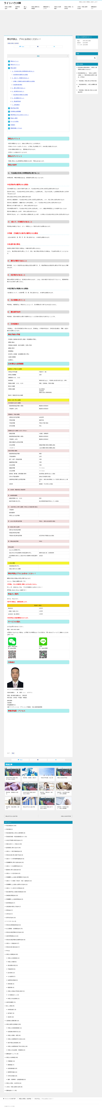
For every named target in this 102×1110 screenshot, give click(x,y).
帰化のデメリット (15, 64)
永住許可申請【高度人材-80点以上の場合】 (29, 793)
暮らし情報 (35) (10, 1006)
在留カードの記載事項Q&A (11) (14, 866)
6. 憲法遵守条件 (16, 101)
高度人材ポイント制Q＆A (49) (14, 844)
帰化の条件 (13, 68)
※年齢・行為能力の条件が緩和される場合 (24, 81)
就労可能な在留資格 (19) (14, 1042)
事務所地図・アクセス (16, 128)
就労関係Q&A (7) (10, 902)
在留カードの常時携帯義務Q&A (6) (15, 858)
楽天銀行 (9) (11, 1013)
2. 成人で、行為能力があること (20, 78)
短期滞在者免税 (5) (13, 980)
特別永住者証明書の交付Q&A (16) (15, 932)
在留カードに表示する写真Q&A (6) (15, 888)
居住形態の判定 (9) (13, 965)
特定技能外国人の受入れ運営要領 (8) (15, 833)
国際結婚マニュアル (46, 7)
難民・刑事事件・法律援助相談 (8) (17, 1079)
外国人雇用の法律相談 (35, 7)
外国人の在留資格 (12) (13, 958)
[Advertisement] (51, 22)
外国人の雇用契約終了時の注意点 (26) (17, 1046)
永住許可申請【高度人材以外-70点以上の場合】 (12, 778)
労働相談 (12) (11, 1061)
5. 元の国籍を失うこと (18, 98)
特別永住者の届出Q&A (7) (13, 947)
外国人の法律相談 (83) (12, 1057)
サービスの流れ (15, 121)
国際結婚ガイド (94, 7)
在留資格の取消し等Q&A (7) (13, 906)
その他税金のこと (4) (13, 995)
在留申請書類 (17, 7)
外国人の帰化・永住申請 (68, 7)
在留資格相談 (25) (12, 1068)
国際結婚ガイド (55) (11, 1090)
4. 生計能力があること (18, 91)
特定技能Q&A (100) (11, 825)
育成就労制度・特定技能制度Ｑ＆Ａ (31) (16, 836)
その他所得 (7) (11, 976)
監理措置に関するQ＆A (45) (13, 847)
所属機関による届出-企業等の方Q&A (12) (16, 884)
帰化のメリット (15, 61)
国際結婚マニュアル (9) (12, 1053)
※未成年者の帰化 (17, 84)
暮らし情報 (25, 7)
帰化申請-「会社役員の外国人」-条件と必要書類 (63, 793)
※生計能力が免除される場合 (20, 94)
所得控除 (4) (11, 983)
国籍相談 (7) (11, 1064)
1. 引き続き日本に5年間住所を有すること (23, 71)
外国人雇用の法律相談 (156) (13, 1024)
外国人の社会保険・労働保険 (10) (16, 1050)
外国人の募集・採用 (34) (14, 1035)
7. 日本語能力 (16, 104)
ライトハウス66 (12, 3)
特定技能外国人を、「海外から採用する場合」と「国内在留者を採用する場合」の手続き (87, 75)
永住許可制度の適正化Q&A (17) (14, 840)
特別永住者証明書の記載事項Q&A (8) (15, 939)
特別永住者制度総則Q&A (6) (13, 925)
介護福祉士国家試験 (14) (12, 1020)
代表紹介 (13, 124)
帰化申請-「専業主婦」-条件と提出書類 (46, 793)
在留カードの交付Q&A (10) (13, 873)
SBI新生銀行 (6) (12, 1009)
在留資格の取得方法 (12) (14, 1031)
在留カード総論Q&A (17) (12, 943)
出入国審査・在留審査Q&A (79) (14, 928)
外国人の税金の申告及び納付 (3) (16, 991)
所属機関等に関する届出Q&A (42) (15, 862)
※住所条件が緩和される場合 (20, 74)
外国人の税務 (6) (12, 961)
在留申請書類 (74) (11, 1002)
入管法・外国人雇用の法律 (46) (14, 1086)
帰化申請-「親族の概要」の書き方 (12, 807)
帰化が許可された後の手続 (29, 806)
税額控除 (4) (11, 987)
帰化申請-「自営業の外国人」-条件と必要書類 (63, 807)
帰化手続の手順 (15, 108)
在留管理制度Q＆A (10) (12, 936)
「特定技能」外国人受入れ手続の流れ (87, 80)
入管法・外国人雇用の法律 (82, 7)
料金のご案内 (14, 118)
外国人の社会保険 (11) (13, 998)
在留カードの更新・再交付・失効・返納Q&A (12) (19, 880)
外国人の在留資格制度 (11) (15, 1028)
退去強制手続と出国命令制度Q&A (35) (16, 891)
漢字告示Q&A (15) (11, 917)
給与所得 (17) (11, 972)
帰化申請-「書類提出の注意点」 (12, 793)
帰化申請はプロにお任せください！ (20, 114)
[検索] (86, 58)
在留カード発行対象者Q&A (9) (14, 851)
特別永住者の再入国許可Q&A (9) (14, 855)
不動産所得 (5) (11, 969)
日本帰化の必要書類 (16, 111)
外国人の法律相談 (57, 7)
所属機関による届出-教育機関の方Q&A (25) (17, 877)
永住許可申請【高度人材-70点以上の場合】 (46, 807)
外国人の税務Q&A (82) (12, 954)
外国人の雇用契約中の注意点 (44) (16, 1039)
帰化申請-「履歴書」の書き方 (29, 777)
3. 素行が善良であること (18, 88)
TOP (10, 1098)
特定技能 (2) (9, 829)
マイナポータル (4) (11, 921)
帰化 (13, 753)
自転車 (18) (11, 1017)
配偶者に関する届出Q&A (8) (13, 869)
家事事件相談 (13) (12, 1072)
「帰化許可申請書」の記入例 (46, 777)
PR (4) (8, 950)
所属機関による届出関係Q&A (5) (14, 899)
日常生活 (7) (9, 913)
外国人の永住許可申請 (62, 777)
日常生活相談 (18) (12, 1075)
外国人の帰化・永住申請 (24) (13, 1083)
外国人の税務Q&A (8, 7)
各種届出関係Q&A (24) (12, 895)
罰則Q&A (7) (9, 910)
